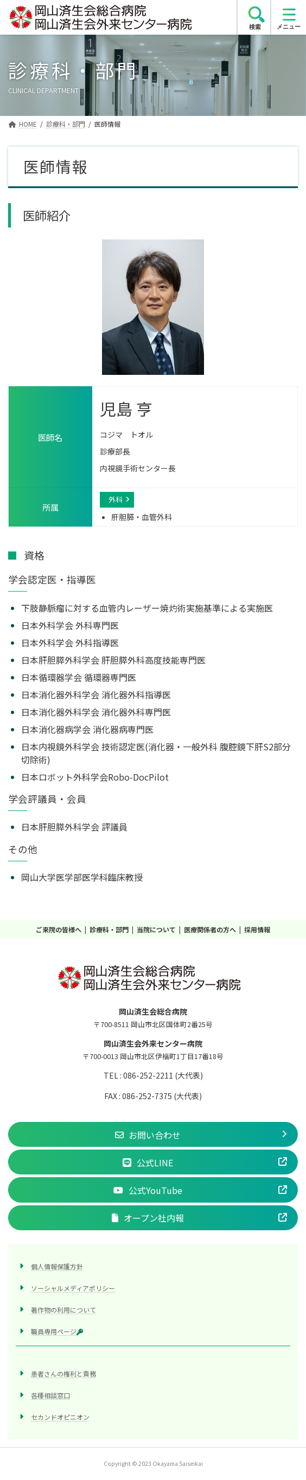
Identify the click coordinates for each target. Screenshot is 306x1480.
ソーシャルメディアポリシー (73, 1288)
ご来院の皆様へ (58, 929)
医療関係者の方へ (210, 929)
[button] (153, 1134)
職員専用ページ (57, 1331)
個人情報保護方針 (57, 1266)
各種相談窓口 (50, 1395)
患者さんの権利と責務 (63, 1373)
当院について (156, 929)
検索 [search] (255, 26)
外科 (116, 499)
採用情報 (257, 929)
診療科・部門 (109, 929)
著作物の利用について (63, 1309)
